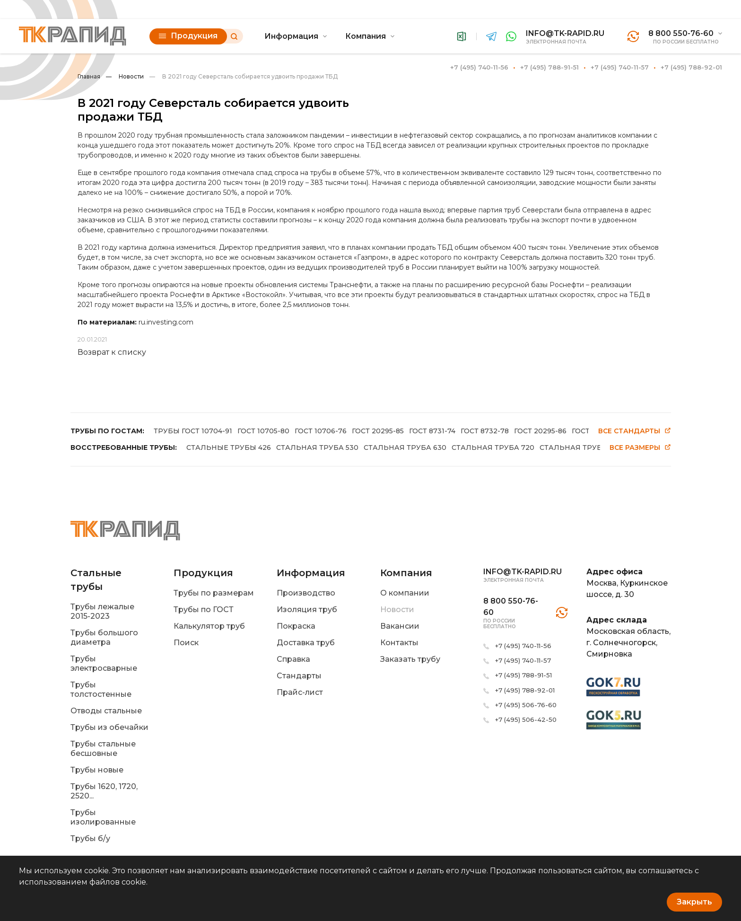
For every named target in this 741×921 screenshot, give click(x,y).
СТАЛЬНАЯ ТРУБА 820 (581, 447)
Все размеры (640, 448)
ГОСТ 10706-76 (321, 431)
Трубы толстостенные (100, 689)
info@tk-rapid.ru (565, 33)
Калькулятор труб (209, 626)
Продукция (188, 35)
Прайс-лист (300, 692)
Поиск (186, 642)
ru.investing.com (166, 322)
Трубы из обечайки (109, 727)
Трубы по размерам (214, 592)
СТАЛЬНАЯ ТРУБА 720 (493, 447)
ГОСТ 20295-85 (378, 431)
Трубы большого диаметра (104, 637)
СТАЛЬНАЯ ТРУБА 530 (317, 447)
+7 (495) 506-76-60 (526, 705)
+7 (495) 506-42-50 (526, 719)
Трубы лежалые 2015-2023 (102, 611)
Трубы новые (96, 769)
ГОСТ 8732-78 (485, 431)
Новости (125, 76)
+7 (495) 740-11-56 (479, 67)
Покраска (296, 626)
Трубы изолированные (103, 817)
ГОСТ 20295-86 (540, 431)
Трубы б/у (90, 838)
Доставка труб (306, 642)
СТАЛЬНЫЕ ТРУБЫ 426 (228, 447)
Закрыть (694, 901)
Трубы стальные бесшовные (103, 748)
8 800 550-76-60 (681, 33)
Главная (89, 76)
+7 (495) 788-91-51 (549, 67)
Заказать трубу (410, 659)
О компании (404, 592)
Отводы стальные (106, 710)
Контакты (399, 642)
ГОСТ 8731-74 (432, 431)
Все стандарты (634, 431)
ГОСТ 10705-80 (263, 431)
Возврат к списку (112, 352)
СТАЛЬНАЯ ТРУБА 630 (405, 447)
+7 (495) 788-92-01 (691, 67)
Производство (306, 592)
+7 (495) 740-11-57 (620, 67)
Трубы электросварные (103, 663)
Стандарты (299, 675)
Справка (293, 659)
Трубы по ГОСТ (204, 609)
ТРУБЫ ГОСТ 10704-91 (193, 431)
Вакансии (399, 626)
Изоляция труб (307, 609)
